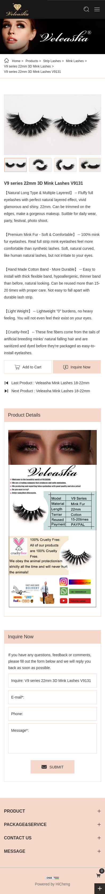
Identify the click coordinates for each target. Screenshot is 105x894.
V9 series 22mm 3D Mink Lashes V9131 (32, 72)
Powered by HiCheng (52, 884)
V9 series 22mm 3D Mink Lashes (27, 66)
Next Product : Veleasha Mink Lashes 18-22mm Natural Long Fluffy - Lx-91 (47, 392)
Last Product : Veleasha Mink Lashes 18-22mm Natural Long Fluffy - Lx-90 (46, 384)
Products (32, 61)
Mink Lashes (75, 61)
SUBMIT (56, 767)
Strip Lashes (52, 61)
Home (16, 61)
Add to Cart (32, 367)
